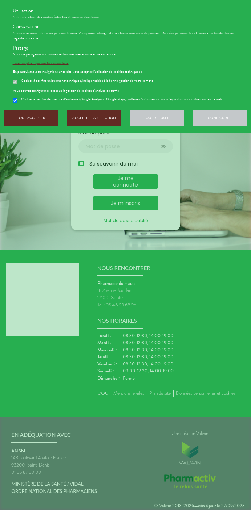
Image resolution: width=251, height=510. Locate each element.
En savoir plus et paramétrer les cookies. (41, 63)
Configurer (220, 118)
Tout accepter (31, 118)
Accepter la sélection (94, 118)
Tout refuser (157, 118)
